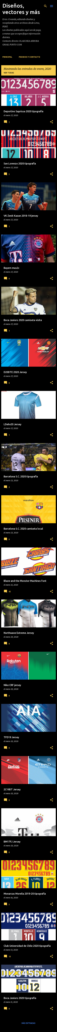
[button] (51, 122)
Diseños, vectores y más (21, 8)
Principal (7, 57)
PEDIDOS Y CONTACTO (29, 57)
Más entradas (28, 1023)
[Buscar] (45, 6)
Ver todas (9, 73)
